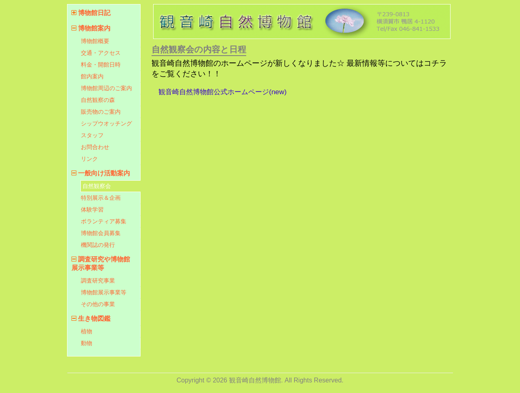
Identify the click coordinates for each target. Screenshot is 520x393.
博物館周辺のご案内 (106, 88)
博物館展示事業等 (103, 292)
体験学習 (92, 209)
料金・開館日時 (101, 64)
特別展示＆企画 (101, 197)
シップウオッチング (106, 123)
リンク (89, 158)
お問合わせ (95, 147)
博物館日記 (94, 12)
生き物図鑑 (94, 318)
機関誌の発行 (98, 245)
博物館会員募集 (101, 233)
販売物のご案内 (101, 111)
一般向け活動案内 (104, 173)
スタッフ (92, 135)
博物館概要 (95, 41)
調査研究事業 (98, 280)
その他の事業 (98, 304)
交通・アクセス (101, 53)
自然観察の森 (98, 100)
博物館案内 (94, 28)
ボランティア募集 (103, 221)
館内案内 (92, 76)
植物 (86, 331)
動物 (86, 343)
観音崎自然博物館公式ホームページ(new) (222, 92)
